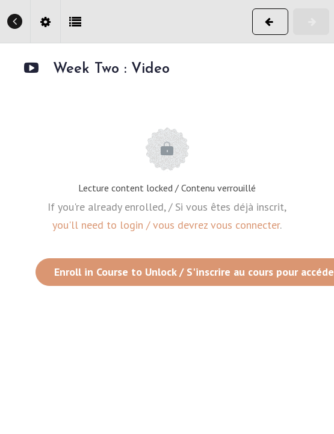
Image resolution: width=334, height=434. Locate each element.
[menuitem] (45, 21)
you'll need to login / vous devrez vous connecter (166, 225)
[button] (15, 21)
